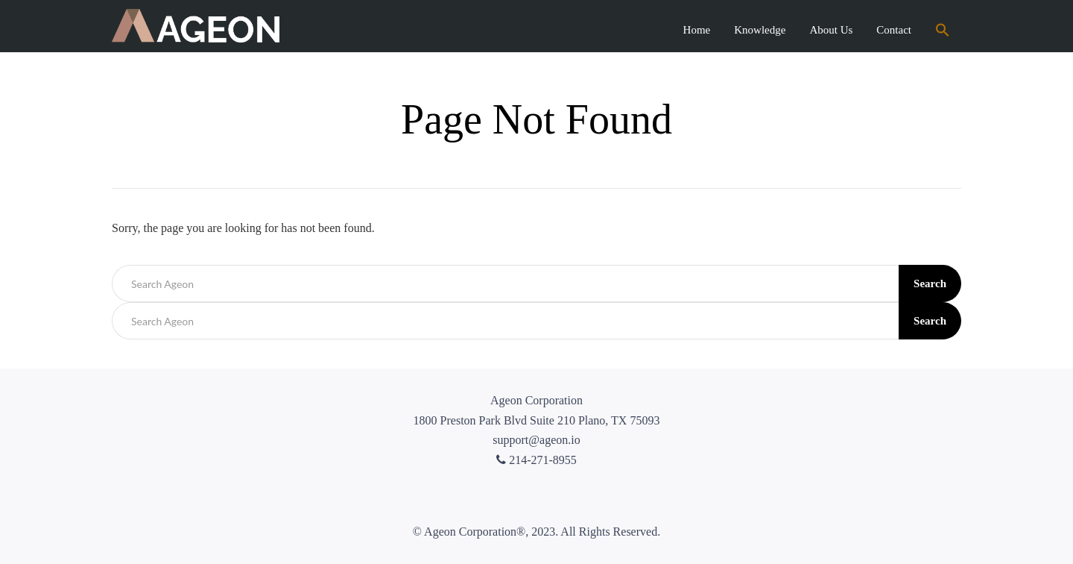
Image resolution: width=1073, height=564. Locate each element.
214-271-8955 (536, 460)
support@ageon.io (536, 439)
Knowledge (759, 30)
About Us (830, 30)
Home (697, 30)
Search (930, 283)
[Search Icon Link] (942, 31)
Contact (893, 30)
